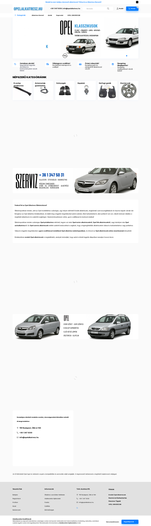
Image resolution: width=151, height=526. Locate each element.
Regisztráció (17, 498)
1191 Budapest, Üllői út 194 (30, 428)
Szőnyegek (61, 83)
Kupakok (81, 83)
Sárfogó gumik (105, 83)
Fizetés (47, 502)
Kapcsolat (59, 15)
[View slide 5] (131, 56)
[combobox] (97, 9)
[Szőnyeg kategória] (28, 38)
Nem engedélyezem (112, 522)
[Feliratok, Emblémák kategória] (28, 28)
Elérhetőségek (49, 510)
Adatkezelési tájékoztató (53, 498)
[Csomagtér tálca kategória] (28, 48)
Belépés (15, 495)
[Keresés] (108, 9)
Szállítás (47, 506)
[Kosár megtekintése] (132, 9)
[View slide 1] (122, 56)
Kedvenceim (17, 510)
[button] (20, 15)
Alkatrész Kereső (38, 15)
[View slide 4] (129, 56)
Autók (50, 15)
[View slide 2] (124, 56)
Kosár (14, 506)
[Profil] (120, 9)
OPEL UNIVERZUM (73, 15)
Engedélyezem (129, 522)
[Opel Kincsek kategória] (28, 41)
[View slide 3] (127, 56)
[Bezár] (137, 2)
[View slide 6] (133, 56)
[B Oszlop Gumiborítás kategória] (28, 35)
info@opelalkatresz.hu (71, 8)
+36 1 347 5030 (56, 8)
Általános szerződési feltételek (55, 495)
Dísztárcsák (125, 83)
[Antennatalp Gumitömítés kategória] (28, 31)
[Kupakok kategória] (28, 45)
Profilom (15, 502)
